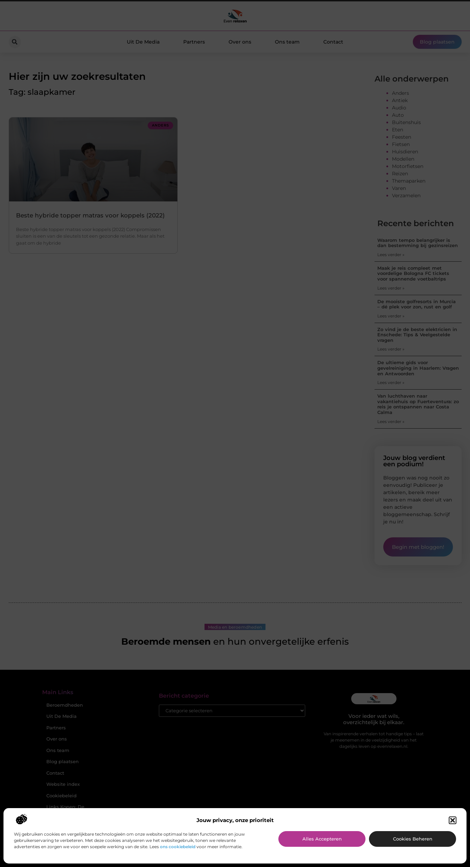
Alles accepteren (322, 839)
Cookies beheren (412, 839)
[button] (452, 820)
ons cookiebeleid (177, 846)
